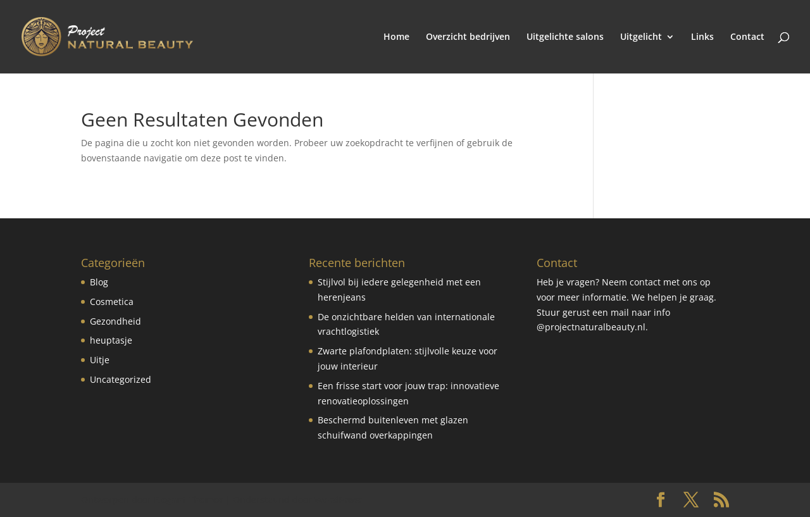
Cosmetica (112, 302)
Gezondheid (115, 321)
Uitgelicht (641, 37)
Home (396, 37)
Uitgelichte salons (565, 37)
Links (702, 37)
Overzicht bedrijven (468, 37)
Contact (747, 37)
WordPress (338, 500)
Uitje (99, 360)
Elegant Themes (188, 500)
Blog (99, 282)
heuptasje (111, 340)
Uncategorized (120, 379)
